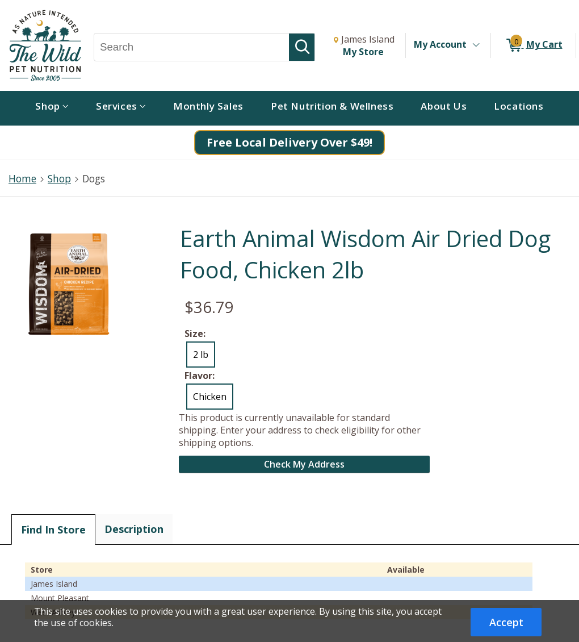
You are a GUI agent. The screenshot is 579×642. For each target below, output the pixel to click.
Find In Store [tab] (53, 529)
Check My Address (304, 464)
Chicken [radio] (209, 396)
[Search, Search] (191, 47)
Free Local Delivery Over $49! (289, 142)
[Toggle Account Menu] (475, 45)
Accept (506, 622)
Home (22, 178)
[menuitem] (51, 108)
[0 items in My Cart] (533, 45)
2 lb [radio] (200, 354)
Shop (59, 178)
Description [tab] (133, 529)
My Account (440, 44)
